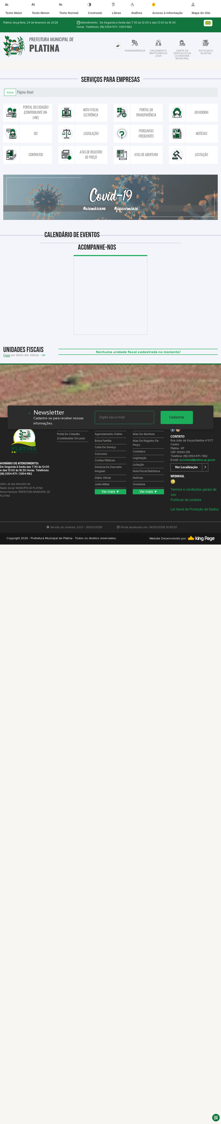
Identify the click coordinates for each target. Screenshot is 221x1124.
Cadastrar (176, 417)
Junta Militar (102, 484)
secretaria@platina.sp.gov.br (197, 460)
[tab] (117, 46)
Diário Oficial (103, 478)
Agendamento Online (108, 434)
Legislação (140, 458)
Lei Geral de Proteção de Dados (194, 509)
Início (10, 92)
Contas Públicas (105, 460)
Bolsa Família (103, 441)
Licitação (138, 464)
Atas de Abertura (144, 434)
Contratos (139, 451)
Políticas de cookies (185, 500)
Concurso (101, 454)
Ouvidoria (139, 484)
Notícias (138, 478)
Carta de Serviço (105, 447)
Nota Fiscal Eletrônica (146, 471)
